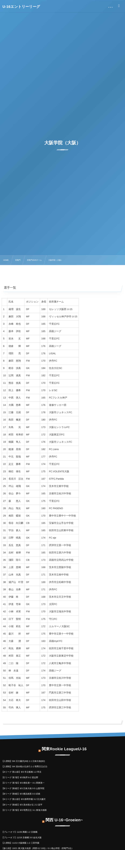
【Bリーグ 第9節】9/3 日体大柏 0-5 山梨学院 (23, 788)
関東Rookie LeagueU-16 (64, 747)
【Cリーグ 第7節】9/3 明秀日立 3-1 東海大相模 (24, 810)
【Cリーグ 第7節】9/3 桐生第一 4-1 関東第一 (23, 783)
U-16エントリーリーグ (21, 6)
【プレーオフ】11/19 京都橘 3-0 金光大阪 (22, 837)
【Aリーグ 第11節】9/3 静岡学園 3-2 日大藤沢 (24, 799)
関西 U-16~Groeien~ (64, 817)
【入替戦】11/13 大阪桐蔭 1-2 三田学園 (20, 843)
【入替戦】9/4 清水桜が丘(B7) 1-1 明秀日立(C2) (24, 766)
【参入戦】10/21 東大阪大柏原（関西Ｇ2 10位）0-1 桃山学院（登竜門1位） (38, 848)
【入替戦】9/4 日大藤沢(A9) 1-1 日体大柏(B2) (23, 761)
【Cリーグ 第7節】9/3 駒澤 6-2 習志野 (20, 777)
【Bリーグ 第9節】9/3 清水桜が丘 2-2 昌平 (22, 804)
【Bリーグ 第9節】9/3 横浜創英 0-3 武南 (21, 794)
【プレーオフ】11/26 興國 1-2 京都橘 (19, 832)
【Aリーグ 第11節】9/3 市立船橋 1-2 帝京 (21, 772)
